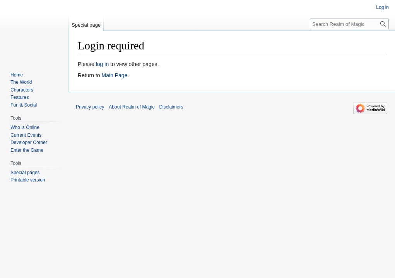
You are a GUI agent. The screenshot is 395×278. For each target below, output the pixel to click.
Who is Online (24, 127)
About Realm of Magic (131, 107)
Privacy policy (90, 107)
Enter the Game (26, 150)
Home (16, 75)
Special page (86, 25)
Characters (21, 90)
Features (19, 97)
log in (102, 64)
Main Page (114, 75)
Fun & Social (23, 105)
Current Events (25, 135)
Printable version (27, 180)
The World (21, 82)
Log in (382, 7)
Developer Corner (28, 142)
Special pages (24, 172)
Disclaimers (171, 107)
